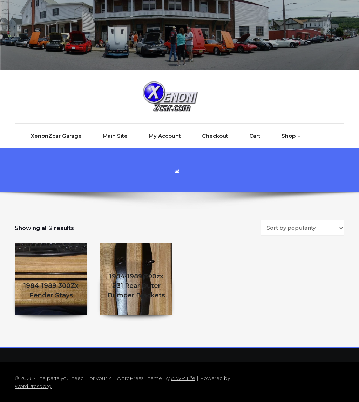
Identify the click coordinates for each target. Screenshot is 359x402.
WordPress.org (33, 386)
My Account (165, 135)
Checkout (215, 135)
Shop (289, 135)
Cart (254, 135)
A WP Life (183, 378)
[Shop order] (302, 228)
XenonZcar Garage (56, 135)
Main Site (115, 135)
